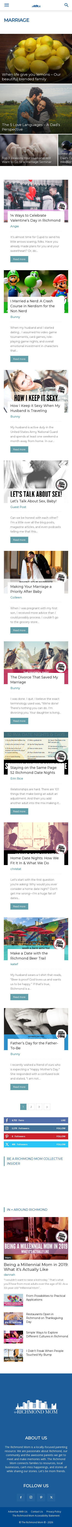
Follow (60, 1128)
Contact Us (37, 1511)
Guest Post (18, 507)
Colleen (16, 597)
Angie (14, 226)
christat (15, 869)
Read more (19, 259)
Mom (8, 1257)
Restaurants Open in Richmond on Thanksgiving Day (44, 1318)
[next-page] (47, 1107)
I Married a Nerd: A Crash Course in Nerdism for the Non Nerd (32, 306)
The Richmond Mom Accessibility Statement (36, 1515)
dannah (9, 1275)
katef (14, 964)
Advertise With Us (17, 1511)
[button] (6, 5)
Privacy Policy (53, 1511)
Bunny (15, 317)
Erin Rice (16, 778)
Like (63, 1120)
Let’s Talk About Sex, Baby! (33, 501)
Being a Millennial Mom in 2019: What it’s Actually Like (36, 1267)
